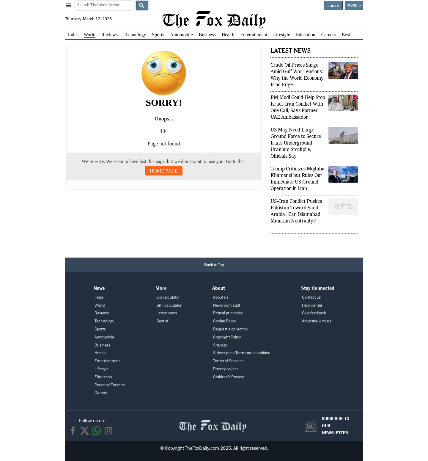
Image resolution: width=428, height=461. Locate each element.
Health (228, 34)
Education (305, 34)
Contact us (311, 297)
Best (346, 34)
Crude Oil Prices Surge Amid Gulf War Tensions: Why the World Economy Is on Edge (297, 75)
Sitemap (220, 345)
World (89, 34)
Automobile (181, 34)
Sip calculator (168, 297)
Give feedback (314, 313)
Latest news (166, 313)
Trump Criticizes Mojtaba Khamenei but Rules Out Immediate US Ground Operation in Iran (297, 179)
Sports (158, 34)
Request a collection (230, 329)
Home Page (164, 171)
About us (220, 297)
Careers (328, 34)
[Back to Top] (214, 265)
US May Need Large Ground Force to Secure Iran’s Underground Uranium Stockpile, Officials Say (295, 143)
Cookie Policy (224, 321)
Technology (135, 34)
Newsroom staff (226, 305)
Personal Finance (110, 385)
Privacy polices (225, 368)
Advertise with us (316, 321)
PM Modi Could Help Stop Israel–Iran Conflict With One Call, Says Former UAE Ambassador (297, 107)
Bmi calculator (169, 305)
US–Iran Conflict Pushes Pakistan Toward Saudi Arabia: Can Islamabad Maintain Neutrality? (296, 211)
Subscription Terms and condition (241, 352)
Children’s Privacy (228, 377)
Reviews (109, 34)
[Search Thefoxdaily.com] (104, 5)
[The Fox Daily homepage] (214, 19)
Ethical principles (228, 313)
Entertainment (253, 34)
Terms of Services (228, 360)
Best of (162, 321)
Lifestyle (281, 34)
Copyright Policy (227, 337)
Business (207, 34)
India (73, 34)
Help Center (312, 305)
